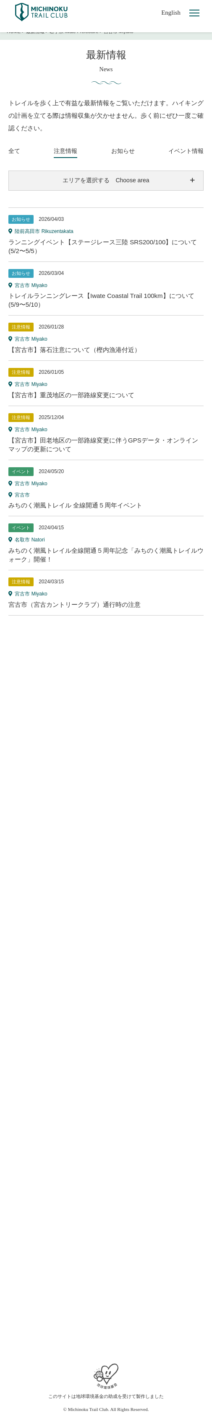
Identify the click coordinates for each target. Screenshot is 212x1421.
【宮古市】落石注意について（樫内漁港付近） (74, 349)
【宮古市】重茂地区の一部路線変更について (71, 395)
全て (14, 151)
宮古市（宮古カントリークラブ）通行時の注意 (74, 604)
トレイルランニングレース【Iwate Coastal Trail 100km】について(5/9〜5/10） (101, 300)
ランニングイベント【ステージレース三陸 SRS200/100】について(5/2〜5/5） (102, 246)
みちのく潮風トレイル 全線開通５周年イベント (75, 505)
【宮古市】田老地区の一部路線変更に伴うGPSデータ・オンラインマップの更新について (103, 445)
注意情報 (65, 151)
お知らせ (123, 151)
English (171, 12)
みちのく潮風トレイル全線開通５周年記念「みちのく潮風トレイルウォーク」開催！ (106, 555)
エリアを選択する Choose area (106, 180)
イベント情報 (186, 151)
